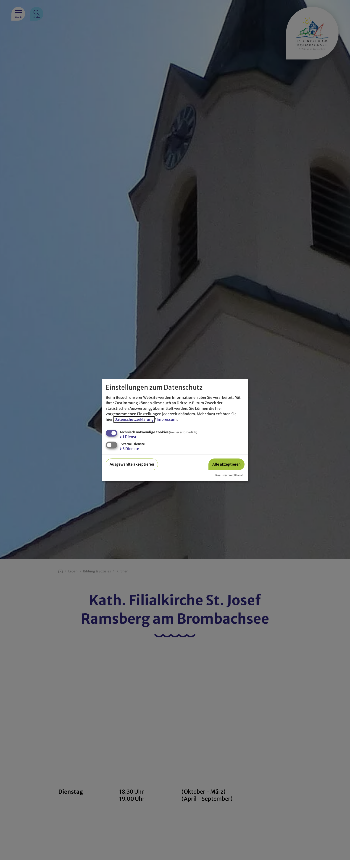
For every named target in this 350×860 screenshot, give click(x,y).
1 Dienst (128, 436)
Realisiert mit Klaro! (229, 475)
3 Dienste (129, 448)
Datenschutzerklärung (134, 419)
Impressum (167, 419)
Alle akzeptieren (226, 464)
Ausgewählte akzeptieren (132, 464)
